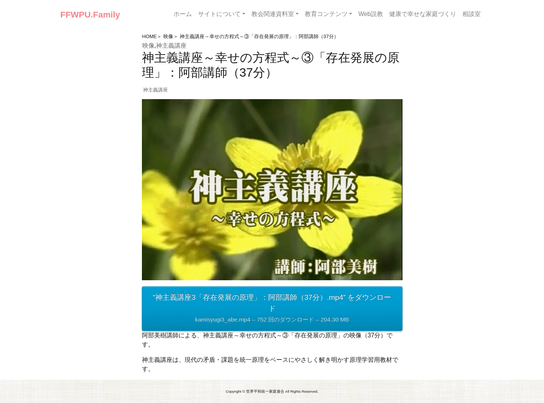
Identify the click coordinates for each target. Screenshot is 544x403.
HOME (149, 36)
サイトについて (219, 14)
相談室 (471, 14)
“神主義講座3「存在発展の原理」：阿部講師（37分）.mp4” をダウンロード (272, 309)
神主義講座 (171, 45)
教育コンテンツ (326, 14)
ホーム (183, 14)
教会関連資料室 (272, 14)
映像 (168, 36)
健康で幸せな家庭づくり (422, 14)
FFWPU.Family (90, 14)
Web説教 (370, 14)
